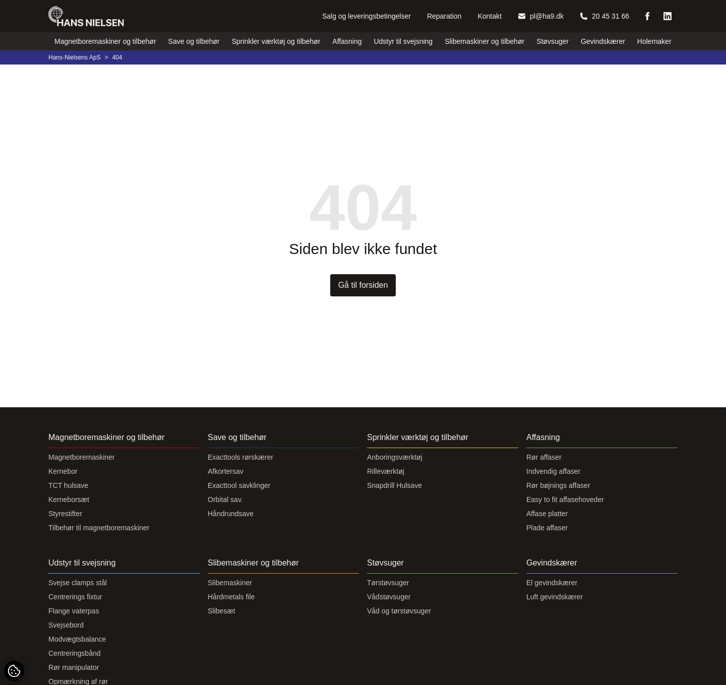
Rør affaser (544, 457)
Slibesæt (221, 611)
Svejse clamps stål (77, 583)
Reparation (444, 16)
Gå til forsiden (363, 285)
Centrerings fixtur (75, 597)
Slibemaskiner (230, 583)
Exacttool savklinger (239, 485)
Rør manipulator (73, 667)
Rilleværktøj (385, 471)
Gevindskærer (603, 41)
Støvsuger (552, 41)
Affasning (346, 41)
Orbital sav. (225, 499)
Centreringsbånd (74, 653)
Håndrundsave (231, 514)
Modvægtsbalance (77, 639)
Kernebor (63, 471)
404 (117, 57)
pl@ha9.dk (541, 16)
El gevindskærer (551, 583)
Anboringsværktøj (394, 457)
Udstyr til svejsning (403, 41)
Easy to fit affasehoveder (565, 499)
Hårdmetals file (231, 597)
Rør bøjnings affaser (558, 485)
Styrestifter (65, 514)
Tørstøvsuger (388, 583)
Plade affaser (547, 528)
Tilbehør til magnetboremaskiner (98, 528)
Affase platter (547, 514)
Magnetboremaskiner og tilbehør (105, 41)
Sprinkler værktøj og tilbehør (276, 41)
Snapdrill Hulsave (394, 485)
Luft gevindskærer (554, 597)
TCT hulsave (68, 485)
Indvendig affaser (553, 471)
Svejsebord (66, 625)
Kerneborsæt (68, 499)
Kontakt (489, 16)
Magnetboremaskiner (81, 457)
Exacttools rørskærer (240, 457)
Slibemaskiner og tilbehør (484, 41)
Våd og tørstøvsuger (399, 611)
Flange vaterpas (73, 611)
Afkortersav (226, 471)
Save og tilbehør (194, 41)
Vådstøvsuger (388, 597)
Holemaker (654, 41)
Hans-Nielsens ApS (74, 57)
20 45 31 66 (604, 16)
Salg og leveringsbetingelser (366, 16)
